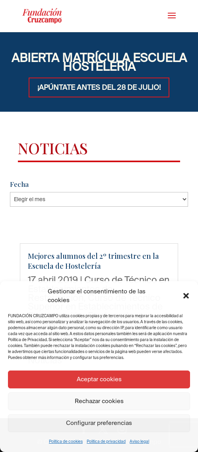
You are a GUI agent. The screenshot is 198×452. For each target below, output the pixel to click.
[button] (186, 296)
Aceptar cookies (99, 379)
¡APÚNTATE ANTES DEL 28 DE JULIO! (99, 87)
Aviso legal (139, 441)
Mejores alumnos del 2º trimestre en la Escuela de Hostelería (93, 261)
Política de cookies (66, 441)
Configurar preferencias (99, 422)
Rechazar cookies (99, 401)
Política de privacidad (106, 441)
